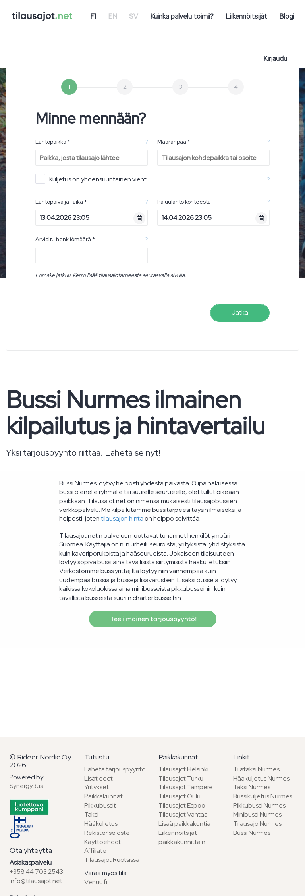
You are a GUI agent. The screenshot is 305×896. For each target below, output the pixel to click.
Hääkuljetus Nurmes (261, 778)
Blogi (286, 16)
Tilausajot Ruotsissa (111, 860)
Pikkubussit (100, 805)
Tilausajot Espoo (181, 805)
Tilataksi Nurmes (256, 769)
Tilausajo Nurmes (257, 823)
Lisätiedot (98, 778)
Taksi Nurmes (251, 787)
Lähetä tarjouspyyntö (115, 769)
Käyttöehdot (102, 842)
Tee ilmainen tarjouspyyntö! (153, 619)
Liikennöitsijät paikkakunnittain (181, 837)
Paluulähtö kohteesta (184, 201)
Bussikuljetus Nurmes (262, 796)
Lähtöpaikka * (52, 141)
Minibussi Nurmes (257, 814)
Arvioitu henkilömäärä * (65, 239)
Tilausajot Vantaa (183, 814)
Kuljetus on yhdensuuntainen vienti (91, 179)
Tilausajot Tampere (185, 787)
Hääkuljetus (101, 823)
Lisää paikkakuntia (184, 823)
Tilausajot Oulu (179, 796)
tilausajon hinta (122, 518)
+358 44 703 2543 (36, 871)
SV (133, 16)
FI (93, 16)
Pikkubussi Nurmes (259, 805)
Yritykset (96, 787)
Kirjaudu (275, 58)
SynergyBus (26, 786)
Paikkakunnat (103, 796)
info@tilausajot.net (36, 881)
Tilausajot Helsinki (183, 769)
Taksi (91, 814)
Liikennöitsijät (246, 16)
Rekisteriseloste (107, 833)
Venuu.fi (95, 882)
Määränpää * (173, 141)
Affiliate (95, 850)
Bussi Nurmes (251, 833)
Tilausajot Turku (180, 778)
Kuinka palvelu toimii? (182, 16)
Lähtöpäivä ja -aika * (61, 201)
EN (112, 16)
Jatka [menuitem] (240, 312)
